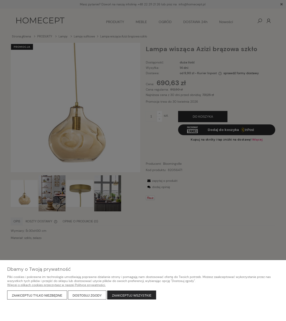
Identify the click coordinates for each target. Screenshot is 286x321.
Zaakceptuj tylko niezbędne (37, 295)
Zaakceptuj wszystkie (131, 295)
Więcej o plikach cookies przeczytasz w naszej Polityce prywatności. (56, 285)
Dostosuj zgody (87, 295)
